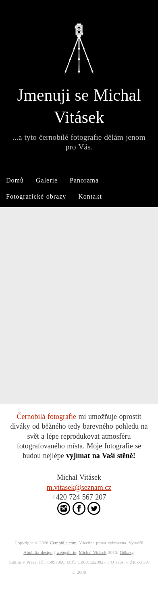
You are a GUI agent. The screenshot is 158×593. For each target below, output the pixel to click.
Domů (15, 180)
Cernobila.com (63, 542)
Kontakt (90, 196)
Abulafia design (37, 552)
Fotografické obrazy (36, 196)
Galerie (47, 180)
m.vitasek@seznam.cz (79, 487)
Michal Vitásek (93, 552)
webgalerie (66, 552)
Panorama (84, 180)
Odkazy (126, 552)
